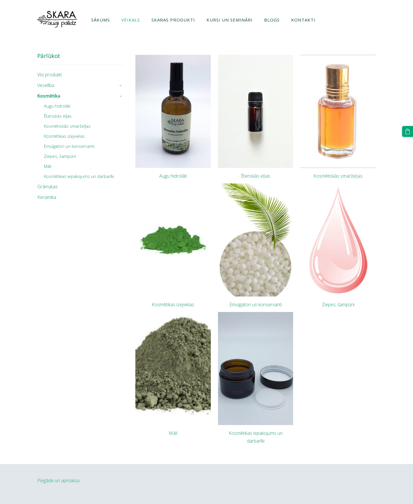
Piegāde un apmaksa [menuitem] (58, 480)
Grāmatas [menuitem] (47, 186)
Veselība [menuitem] (45, 85)
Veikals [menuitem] (131, 20)
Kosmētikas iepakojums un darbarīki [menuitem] (79, 176)
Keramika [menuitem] (46, 197)
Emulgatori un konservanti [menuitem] (69, 146)
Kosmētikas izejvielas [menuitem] (64, 136)
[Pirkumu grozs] (407, 131)
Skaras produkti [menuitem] (174, 20)
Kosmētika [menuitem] (48, 96)
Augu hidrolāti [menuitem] (57, 106)
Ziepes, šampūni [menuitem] (60, 156)
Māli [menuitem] (47, 166)
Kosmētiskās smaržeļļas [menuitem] (67, 126)
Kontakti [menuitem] (304, 20)
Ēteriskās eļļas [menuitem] (58, 116)
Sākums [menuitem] (101, 20)
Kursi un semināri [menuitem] (230, 20)
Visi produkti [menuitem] (49, 74)
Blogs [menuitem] (272, 20)
